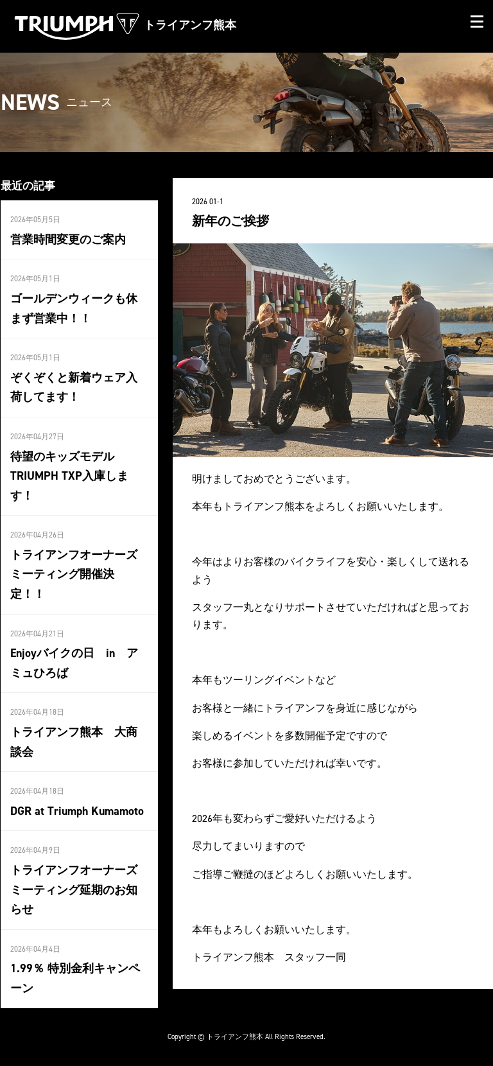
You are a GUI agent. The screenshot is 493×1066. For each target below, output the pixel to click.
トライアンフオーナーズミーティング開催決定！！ (73, 574)
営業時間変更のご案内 (68, 239)
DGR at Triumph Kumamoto (77, 811)
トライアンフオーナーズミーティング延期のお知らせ (73, 889)
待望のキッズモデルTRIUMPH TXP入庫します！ (69, 476)
